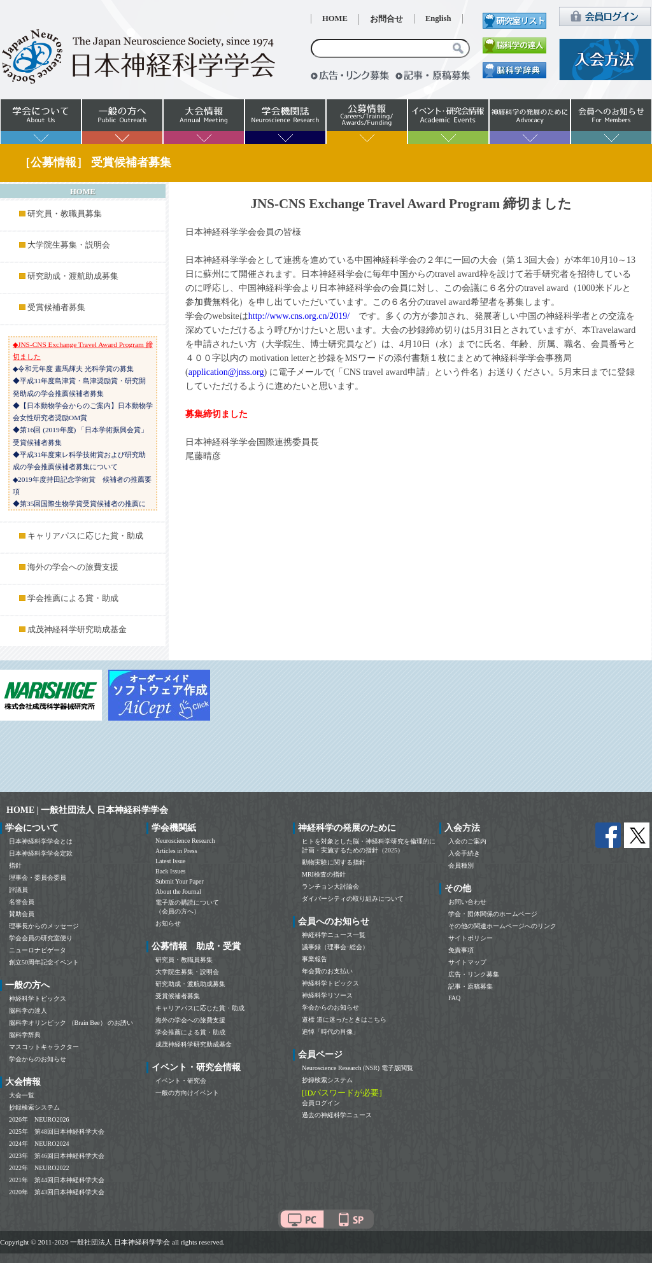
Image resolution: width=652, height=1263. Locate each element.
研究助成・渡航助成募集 (72, 276)
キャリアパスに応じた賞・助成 (85, 536)
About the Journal (178, 891)
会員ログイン (321, 1102)
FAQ (454, 997)
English (438, 18)
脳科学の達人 (28, 1010)
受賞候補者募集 (56, 307)
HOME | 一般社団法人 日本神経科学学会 (87, 810)
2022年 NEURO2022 (39, 1167)
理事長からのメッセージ (44, 925)
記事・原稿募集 (470, 986)
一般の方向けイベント (187, 1092)
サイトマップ (467, 962)
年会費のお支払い (327, 971)
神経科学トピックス (37, 998)
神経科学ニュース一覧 (333, 934)
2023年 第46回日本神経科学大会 (56, 1155)
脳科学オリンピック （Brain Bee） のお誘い (71, 1022)
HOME (335, 18)
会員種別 (461, 865)
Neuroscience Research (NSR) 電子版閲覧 (357, 1067)
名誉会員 (21, 901)
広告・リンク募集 (473, 974)
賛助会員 (21, 913)
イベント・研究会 (180, 1080)
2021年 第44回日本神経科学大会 (56, 1179)
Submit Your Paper (179, 881)
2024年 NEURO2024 (39, 1143)
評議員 (18, 889)
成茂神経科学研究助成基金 (77, 629)
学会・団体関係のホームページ (492, 913)
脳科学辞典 (25, 1034)
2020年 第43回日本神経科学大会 (56, 1192)
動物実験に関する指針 (333, 862)
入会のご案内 (467, 841)
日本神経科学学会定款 (41, 853)
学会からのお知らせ (37, 1058)
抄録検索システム (34, 1107)
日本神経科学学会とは (41, 841)
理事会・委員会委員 (37, 877)
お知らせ (168, 923)
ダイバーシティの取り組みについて (353, 898)
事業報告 (314, 959)
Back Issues (170, 871)
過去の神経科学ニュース (337, 1114)
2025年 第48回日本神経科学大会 (56, 1131)
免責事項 (461, 950)
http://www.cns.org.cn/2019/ (299, 316)
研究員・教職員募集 (64, 213)
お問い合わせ (467, 901)
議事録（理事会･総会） (335, 946)
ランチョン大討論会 (330, 886)
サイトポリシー (470, 938)
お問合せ (386, 19)
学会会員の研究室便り (41, 938)
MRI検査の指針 (324, 874)
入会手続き (464, 853)
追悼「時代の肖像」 (330, 1031)
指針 (15, 865)
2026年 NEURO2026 (39, 1119)
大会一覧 (21, 1095)
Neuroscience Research (185, 840)
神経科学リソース (327, 995)
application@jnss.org (226, 372)
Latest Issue (170, 860)
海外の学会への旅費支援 (72, 567)
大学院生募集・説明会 (68, 245)
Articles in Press (176, 850)
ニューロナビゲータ (37, 950)
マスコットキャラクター (44, 1046)
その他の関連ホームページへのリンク (502, 925)
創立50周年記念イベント (44, 962)
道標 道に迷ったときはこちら (344, 1019)
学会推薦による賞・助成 (72, 598)
